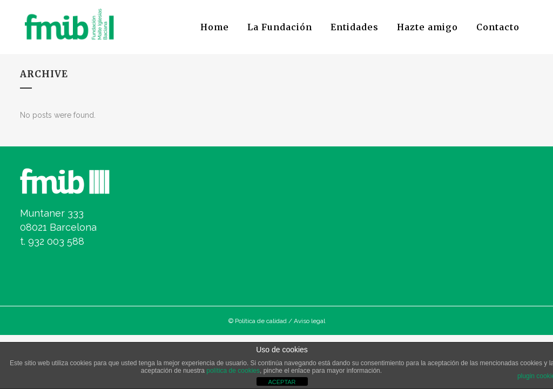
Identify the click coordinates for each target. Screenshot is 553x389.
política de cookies (233, 370)
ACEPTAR (281, 382)
